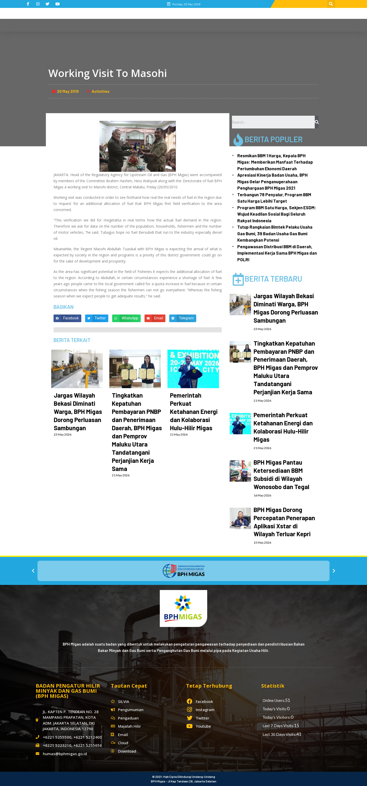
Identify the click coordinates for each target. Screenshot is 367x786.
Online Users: (274, 700)
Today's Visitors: (277, 717)
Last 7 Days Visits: (278, 725)
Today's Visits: (275, 708)
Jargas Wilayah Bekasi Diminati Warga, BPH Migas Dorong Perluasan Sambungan (78, 411)
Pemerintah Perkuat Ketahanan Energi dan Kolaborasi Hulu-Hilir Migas (194, 411)
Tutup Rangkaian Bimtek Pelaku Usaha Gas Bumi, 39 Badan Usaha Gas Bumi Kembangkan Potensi (274, 233)
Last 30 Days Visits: (279, 734)
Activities (100, 91)
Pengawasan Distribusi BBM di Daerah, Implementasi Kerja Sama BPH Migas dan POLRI (277, 253)
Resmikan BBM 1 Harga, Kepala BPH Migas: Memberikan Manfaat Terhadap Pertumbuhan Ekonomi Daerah (275, 162)
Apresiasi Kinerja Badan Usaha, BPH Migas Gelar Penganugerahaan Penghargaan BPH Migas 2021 (272, 181)
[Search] (317, 122)
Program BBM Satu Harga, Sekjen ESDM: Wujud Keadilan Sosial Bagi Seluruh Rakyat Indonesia (276, 214)
